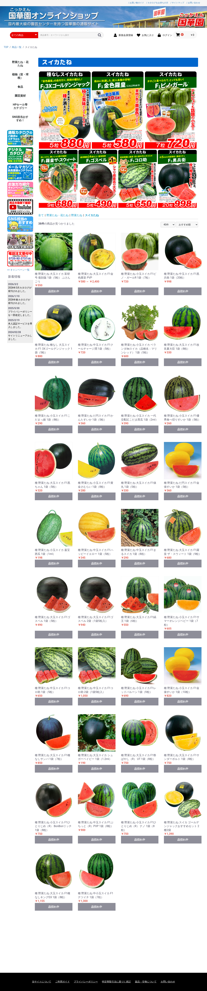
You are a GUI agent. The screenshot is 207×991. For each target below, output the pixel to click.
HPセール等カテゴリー (20, 106)
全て (41, 215)
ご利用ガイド (62, 981)
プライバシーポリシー (86, 981)
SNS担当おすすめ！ (20, 118)
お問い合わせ (168, 981)
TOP (6, 47)
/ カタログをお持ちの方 (157, 3)
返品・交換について (146, 981)
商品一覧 (16, 47)
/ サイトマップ (177, 3)
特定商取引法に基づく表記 (116, 981)
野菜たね (76, 215)
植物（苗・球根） (20, 76)
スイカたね (92, 215)
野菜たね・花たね (20, 63)
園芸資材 (20, 95)
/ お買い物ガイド (136, 3)
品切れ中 (53, 291)
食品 (20, 86)
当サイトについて (41, 981)
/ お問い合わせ (193, 3)
